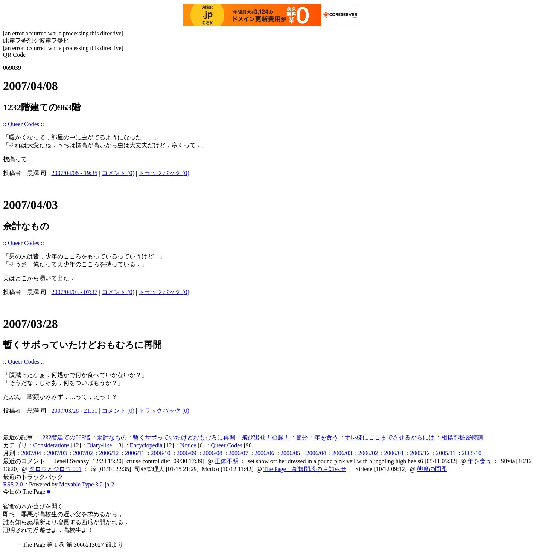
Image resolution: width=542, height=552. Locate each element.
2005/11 (445, 453)
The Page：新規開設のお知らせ (304, 469)
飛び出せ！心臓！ (266, 437)
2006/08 (212, 453)
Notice (188, 445)
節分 (302, 437)
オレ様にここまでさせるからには (389, 437)
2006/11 (135, 453)
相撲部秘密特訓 (462, 437)
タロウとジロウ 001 (55, 469)
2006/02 (368, 453)
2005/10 (471, 453)
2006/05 (290, 453)
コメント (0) (118, 173)
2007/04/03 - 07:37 (74, 292)
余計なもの (112, 437)
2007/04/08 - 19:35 (74, 173)
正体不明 (227, 461)
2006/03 (342, 453)
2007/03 (57, 453)
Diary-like (99, 445)
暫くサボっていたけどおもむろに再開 (184, 437)
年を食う (326, 437)
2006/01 (394, 453)
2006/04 (316, 453)
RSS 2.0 (13, 484)
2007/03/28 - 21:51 (74, 410)
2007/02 (83, 453)
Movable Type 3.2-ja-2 (86, 484)
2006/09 (186, 453)
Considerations (51, 445)
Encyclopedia (145, 445)
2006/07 (238, 453)
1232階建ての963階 (64, 437)
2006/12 (109, 453)
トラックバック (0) (164, 173)
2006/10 (160, 453)
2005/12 (419, 453)
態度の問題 (432, 469)
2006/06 (264, 453)
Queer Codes (23, 124)
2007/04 (31, 453)
